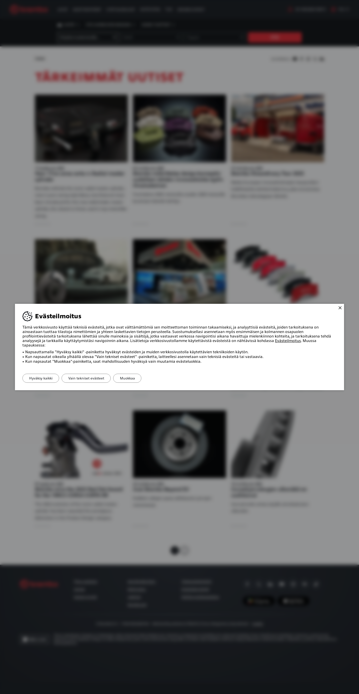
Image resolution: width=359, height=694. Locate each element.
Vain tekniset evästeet (89, 378)
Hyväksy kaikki (42, 378)
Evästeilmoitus (288, 341)
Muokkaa (132, 378)
